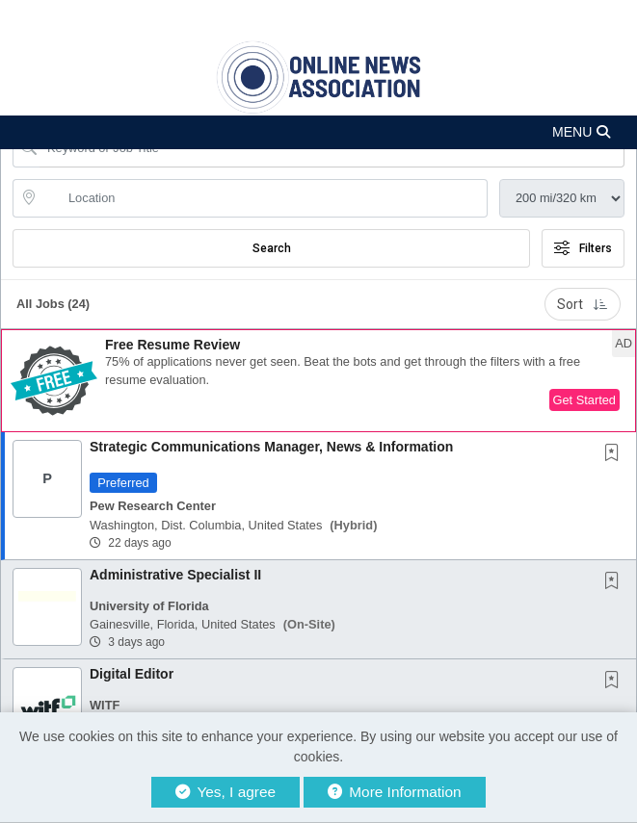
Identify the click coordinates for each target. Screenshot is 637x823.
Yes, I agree (225, 792)
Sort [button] (582, 304)
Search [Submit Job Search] (271, 248)
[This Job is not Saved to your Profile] (615, 454)
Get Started (584, 400)
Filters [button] (583, 248)
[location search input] (264, 198)
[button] (318, 132)
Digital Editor (131, 674)
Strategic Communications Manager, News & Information (271, 446)
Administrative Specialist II (175, 574)
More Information (395, 792)
